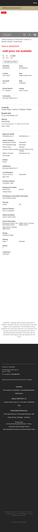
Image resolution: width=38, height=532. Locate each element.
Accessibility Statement (27, 390)
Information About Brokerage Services (19, 426)
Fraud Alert (16, 390)
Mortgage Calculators (24, 417)
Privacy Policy (25, 511)
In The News (23, 402)
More (35, 3)
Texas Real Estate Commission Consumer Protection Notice (19, 429)
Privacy (29, 424)
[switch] (24, 35)
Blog (19, 405)
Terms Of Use (11, 511)
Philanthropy (31, 402)
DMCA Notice (19, 393)
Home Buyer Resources (24, 414)
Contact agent (7, 34)
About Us (16, 402)
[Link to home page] (2, 3)
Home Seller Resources (10, 414)
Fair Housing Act (7, 390)
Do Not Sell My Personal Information (16, 424)
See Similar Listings (10, 61)
